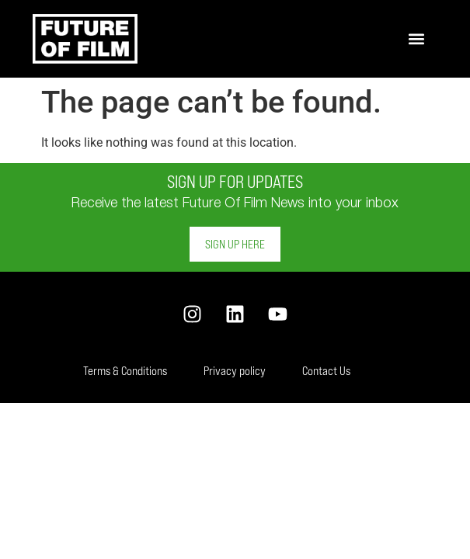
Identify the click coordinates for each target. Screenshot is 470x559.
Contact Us (326, 370)
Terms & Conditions (125, 370)
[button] (417, 39)
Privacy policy (235, 370)
